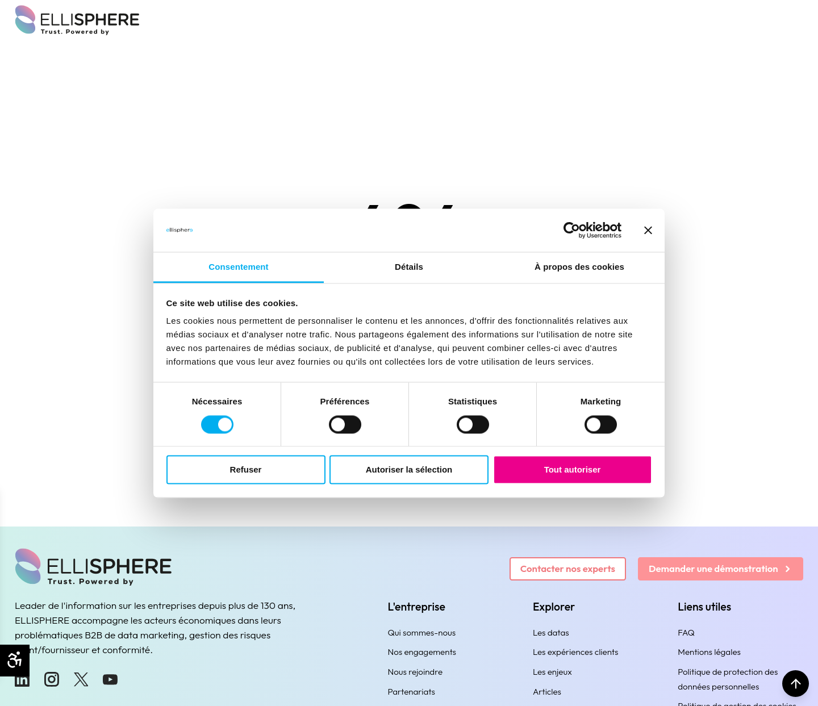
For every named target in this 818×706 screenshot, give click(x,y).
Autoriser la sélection (409, 470)
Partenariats (411, 691)
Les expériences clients (576, 651)
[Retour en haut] (793, 681)
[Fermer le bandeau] (648, 230)
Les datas (551, 632)
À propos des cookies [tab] (579, 267)
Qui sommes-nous (422, 632)
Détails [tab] (409, 267)
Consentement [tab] (238, 267)
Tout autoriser (572, 470)
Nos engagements (422, 651)
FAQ (686, 632)
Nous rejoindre (415, 671)
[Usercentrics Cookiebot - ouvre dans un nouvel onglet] (571, 230)
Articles (547, 691)
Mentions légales (709, 651)
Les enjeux (552, 671)
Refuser (246, 470)
